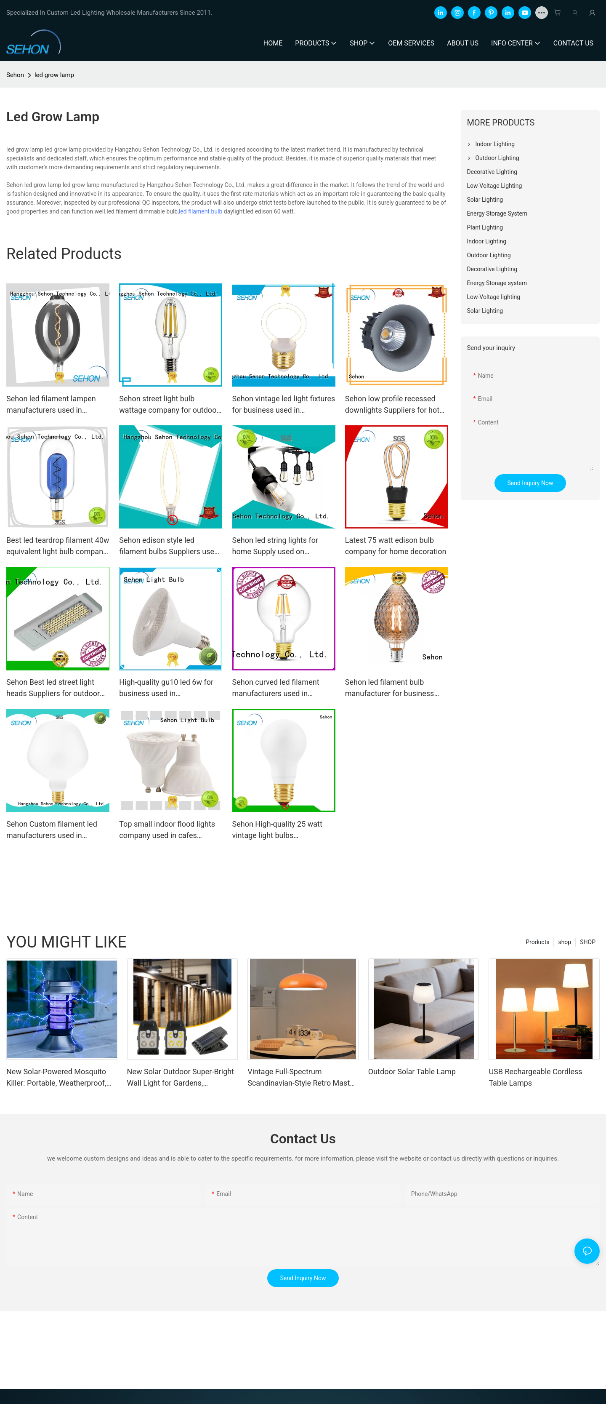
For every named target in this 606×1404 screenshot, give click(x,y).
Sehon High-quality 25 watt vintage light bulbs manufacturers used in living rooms (279, 830)
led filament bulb (200, 211)
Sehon (15, 75)
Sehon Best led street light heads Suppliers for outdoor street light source (53, 688)
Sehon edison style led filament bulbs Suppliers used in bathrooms (168, 546)
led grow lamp (54, 75)
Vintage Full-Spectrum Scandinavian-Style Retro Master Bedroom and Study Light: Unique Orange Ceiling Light (301, 1078)
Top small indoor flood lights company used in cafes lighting (167, 830)
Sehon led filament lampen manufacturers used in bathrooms (51, 405)
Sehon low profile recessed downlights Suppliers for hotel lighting (395, 405)
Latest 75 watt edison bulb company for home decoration (396, 546)
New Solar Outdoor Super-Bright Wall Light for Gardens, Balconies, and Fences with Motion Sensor (180, 1078)
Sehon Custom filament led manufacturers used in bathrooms (51, 830)
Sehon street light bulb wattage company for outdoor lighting (169, 405)
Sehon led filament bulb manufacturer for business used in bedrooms (389, 688)
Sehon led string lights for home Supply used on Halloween (275, 546)
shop (564, 942)
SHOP (587, 942)
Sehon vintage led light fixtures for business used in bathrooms (283, 405)
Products (537, 942)
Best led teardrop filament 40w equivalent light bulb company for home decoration (57, 546)
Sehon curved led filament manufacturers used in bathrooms (275, 688)
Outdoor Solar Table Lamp (412, 1071)
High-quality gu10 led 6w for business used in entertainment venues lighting (169, 688)
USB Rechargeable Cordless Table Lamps (535, 1077)
